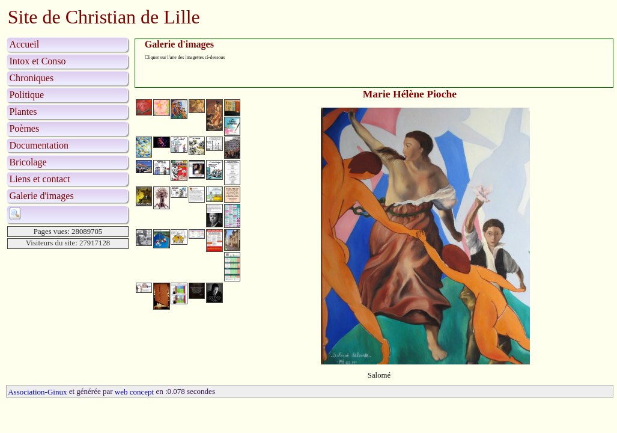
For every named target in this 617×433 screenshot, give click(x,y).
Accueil (24, 44)
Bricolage (27, 162)
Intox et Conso (37, 61)
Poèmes (24, 128)
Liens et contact (39, 179)
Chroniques (31, 78)
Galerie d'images (41, 196)
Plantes (23, 111)
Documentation (38, 145)
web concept (134, 391)
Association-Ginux (37, 391)
